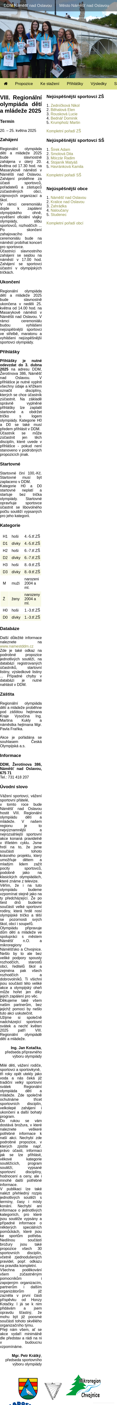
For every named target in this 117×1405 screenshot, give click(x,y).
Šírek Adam (60, 150)
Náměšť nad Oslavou (68, 198)
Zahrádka (59, 206)
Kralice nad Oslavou (67, 202)
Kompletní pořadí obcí (64, 223)
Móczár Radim (63, 158)
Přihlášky (75, 83)
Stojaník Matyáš (64, 162)
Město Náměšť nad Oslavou (84, 5)
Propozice (24, 83)
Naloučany (60, 210)
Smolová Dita (62, 154)
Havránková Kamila (67, 167)
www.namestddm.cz (16, 646)
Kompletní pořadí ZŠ (63, 131)
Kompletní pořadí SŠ (63, 175)
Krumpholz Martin (65, 123)
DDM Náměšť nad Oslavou (28, 5)
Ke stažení (49, 83)
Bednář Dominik (64, 118)
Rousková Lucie (64, 114)
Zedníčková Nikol (65, 105)
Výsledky (99, 83)
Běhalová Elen (63, 110)
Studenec (59, 215)
